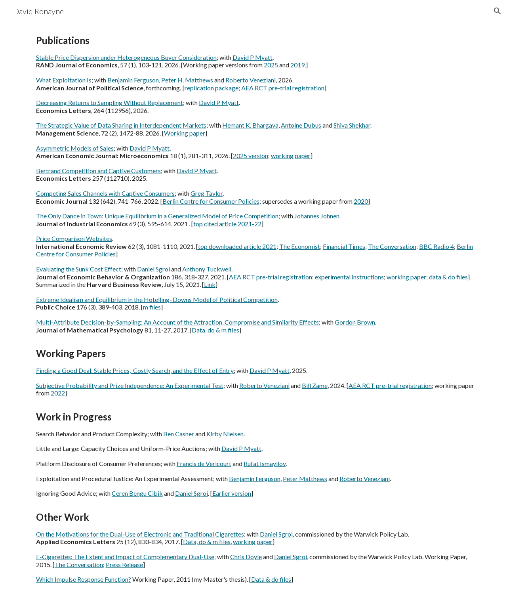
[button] (497, 11)
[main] (253, 309)
